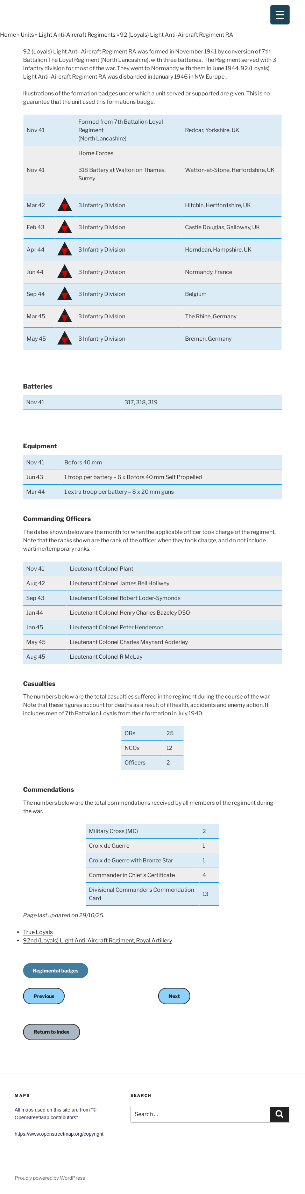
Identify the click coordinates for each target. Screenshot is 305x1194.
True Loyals (38, 932)
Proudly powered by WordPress (50, 1178)
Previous (44, 996)
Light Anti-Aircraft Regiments (76, 34)
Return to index (52, 1032)
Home (8, 34)
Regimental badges (55, 971)
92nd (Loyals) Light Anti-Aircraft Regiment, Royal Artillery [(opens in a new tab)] (97, 940)
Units (27, 34)
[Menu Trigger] (280, 14)
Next (174, 996)
